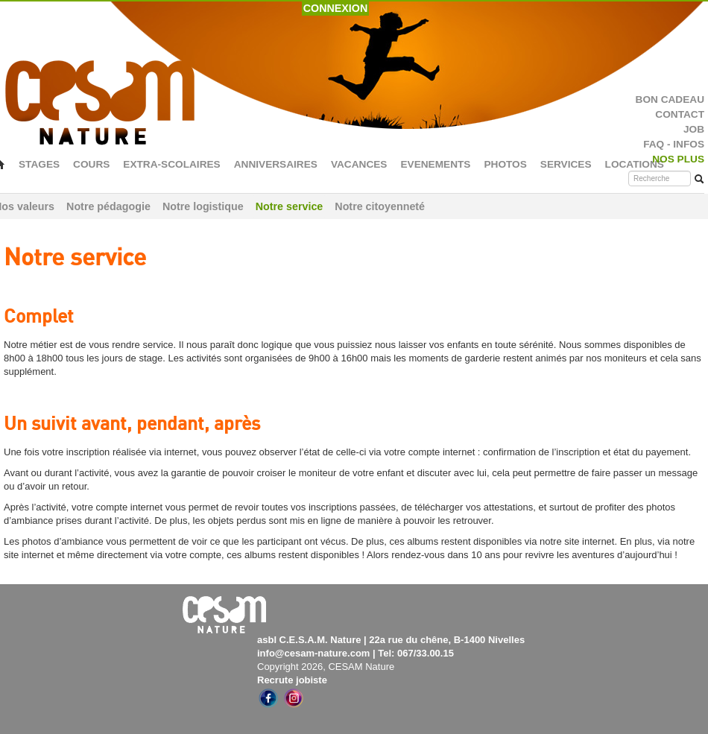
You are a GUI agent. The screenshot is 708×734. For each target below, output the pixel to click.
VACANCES (359, 164)
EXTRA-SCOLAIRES (171, 164)
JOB (693, 129)
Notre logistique (203, 206)
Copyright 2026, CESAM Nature (325, 666)
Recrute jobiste (292, 680)
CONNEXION (335, 8)
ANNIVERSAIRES (275, 164)
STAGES (39, 164)
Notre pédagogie (108, 206)
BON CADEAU (670, 99)
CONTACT (679, 114)
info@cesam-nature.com (313, 653)
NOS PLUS (678, 159)
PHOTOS (505, 164)
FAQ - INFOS (673, 144)
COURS (91, 164)
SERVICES (566, 164)
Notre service (289, 206)
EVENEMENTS (435, 164)
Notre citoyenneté (380, 206)
